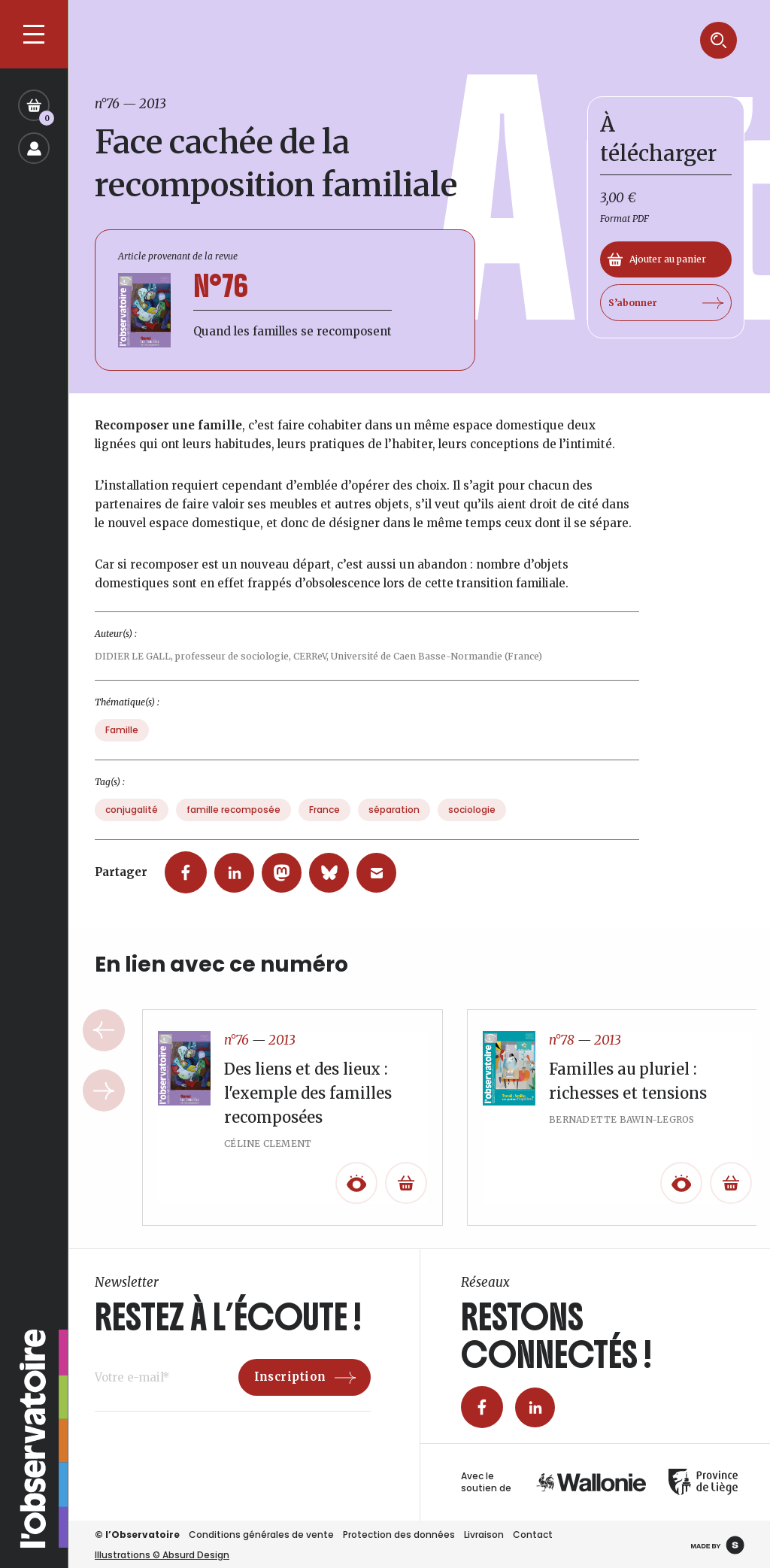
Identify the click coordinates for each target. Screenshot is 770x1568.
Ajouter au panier (657, 259)
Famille (121, 741)
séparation (394, 821)
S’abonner (665, 303)
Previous (104, 1042)
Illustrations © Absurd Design (162, 1554)
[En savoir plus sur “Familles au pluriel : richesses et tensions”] (731, 1195)
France (324, 821)
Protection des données (399, 1534)
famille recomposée (233, 821)
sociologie (472, 821)
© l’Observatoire (137, 1534)
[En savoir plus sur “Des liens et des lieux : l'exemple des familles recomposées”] (406, 1195)
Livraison (484, 1534)
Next (104, 1102)
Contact (533, 1534)
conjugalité (131, 821)
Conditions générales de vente (261, 1534)
